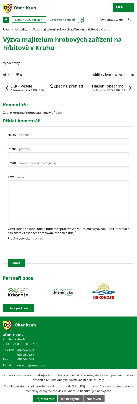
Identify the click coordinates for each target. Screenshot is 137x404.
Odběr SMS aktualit (29, 20)
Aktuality (21, 29)
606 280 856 (25, 354)
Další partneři (18, 308)
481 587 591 (25, 350)
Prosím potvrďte (26, 238)
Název (18, 135)
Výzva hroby (11, 63)
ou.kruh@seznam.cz (31, 365)
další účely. (97, 380)
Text (17, 177)
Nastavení (94, 399)
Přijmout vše (45, 399)
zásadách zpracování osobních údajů (50, 233)
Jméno (19, 149)
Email (32, 163)
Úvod (6, 29)
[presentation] (34, 249)
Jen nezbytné (70, 399)
